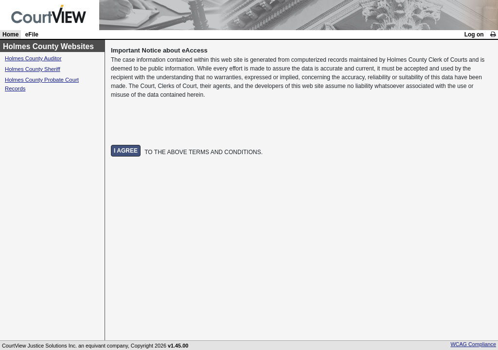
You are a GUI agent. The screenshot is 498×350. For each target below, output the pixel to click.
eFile (31, 34)
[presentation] (185, 122)
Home (10, 34)
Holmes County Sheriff (32, 69)
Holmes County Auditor (33, 58)
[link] (493, 34)
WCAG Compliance (473, 344)
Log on (474, 34)
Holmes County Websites (48, 46)
